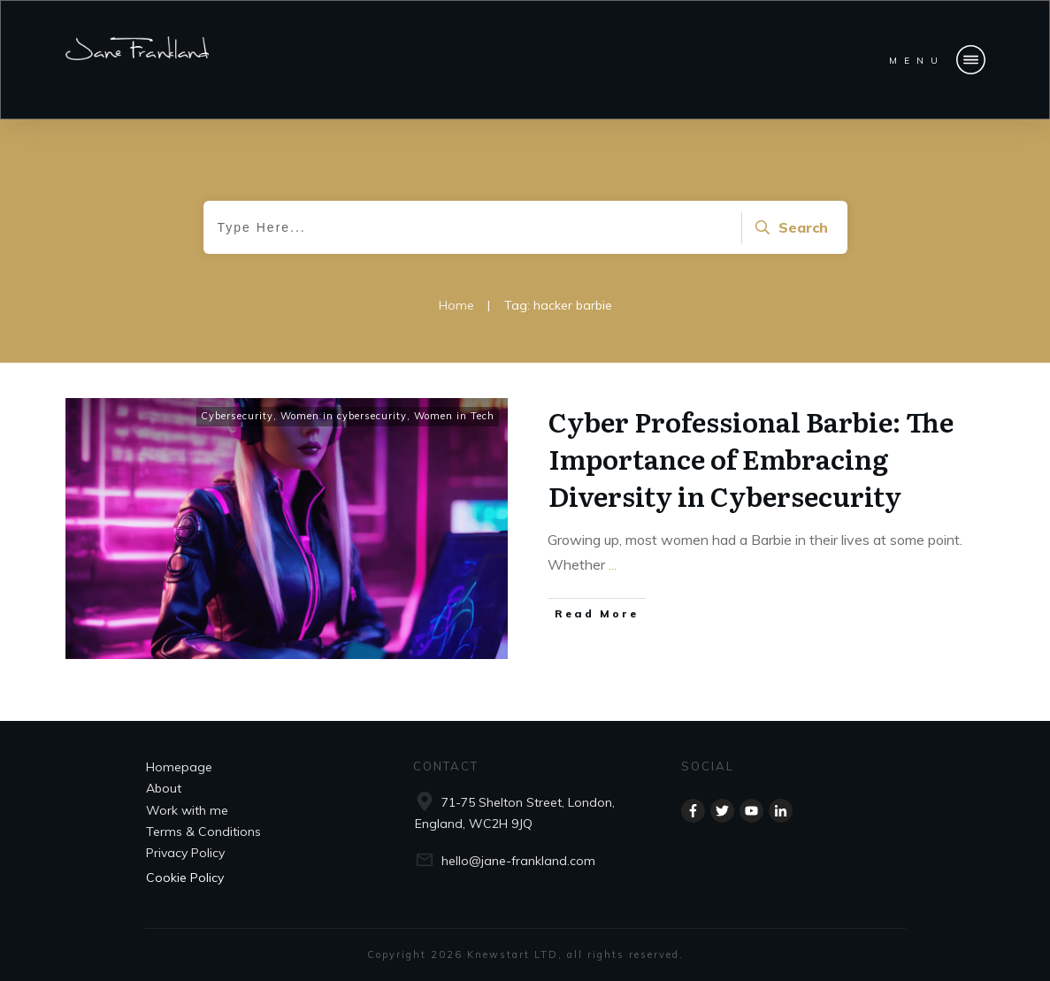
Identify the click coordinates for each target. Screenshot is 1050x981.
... (613, 564)
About (163, 788)
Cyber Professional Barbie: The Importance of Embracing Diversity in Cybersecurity (751, 458)
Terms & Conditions (203, 831)
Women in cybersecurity (343, 416)
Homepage (179, 767)
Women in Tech (454, 416)
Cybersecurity (237, 416)
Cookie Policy (185, 877)
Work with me (187, 810)
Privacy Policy (185, 853)
